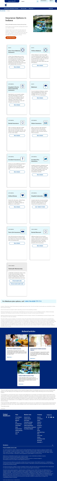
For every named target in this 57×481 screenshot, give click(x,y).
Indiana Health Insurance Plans (26, 375)
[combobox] (29, 1)
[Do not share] (41, 440)
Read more (10, 357)
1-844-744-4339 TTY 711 (33, 301)
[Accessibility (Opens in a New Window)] (40, 418)
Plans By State (2, 10)
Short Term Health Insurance (14, 348)
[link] (12, 1)
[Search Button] (37, 1)
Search (23, 1)
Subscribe (51, 8)
